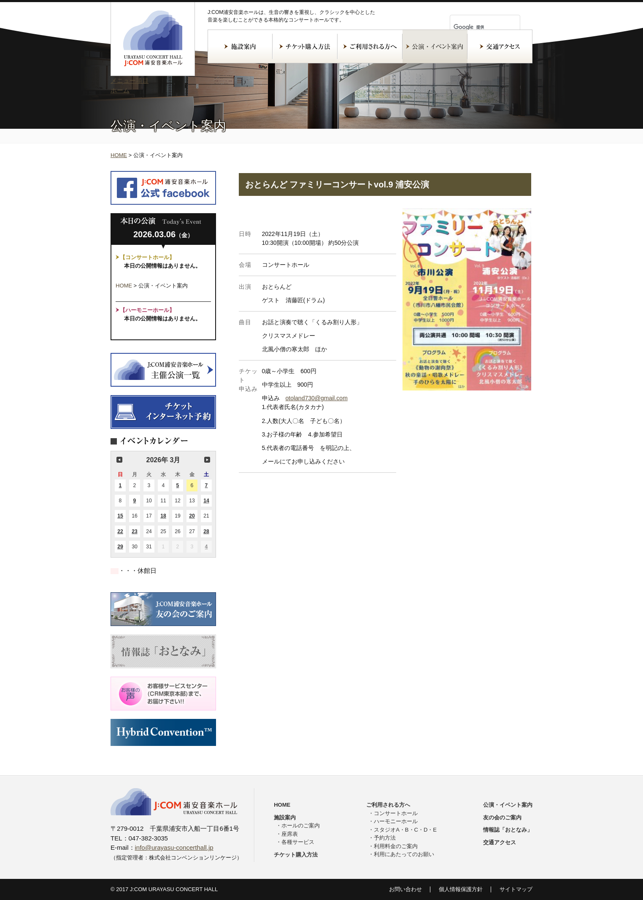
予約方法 (385, 838)
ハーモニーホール (396, 821)
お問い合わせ (405, 889)
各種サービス (297, 842)
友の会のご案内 (502, 817)
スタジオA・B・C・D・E (405, 830)
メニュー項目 (130, 80)
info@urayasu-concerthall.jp (174, 847)
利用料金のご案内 (396, 846)
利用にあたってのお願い (404, 854)
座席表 (289, 834)
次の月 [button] (207, 460)
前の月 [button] (119, 460)
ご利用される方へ (370, 46)
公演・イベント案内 (435, 46)
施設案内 (240, 46)
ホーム (120, 90)
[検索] (475, 27)
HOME (119, 155)
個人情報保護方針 (461, 889)
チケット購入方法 (305, 46)
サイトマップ (516, 889)
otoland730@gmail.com (317, 398)
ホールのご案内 (300, 825)
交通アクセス (499, 46)
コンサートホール (396, 813)
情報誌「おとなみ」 (507, 830)
